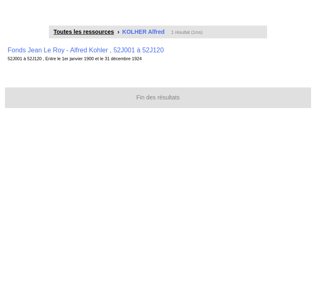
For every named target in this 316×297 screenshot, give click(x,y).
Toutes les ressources (83, 31)
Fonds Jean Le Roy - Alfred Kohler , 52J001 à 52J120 (86, 50)
